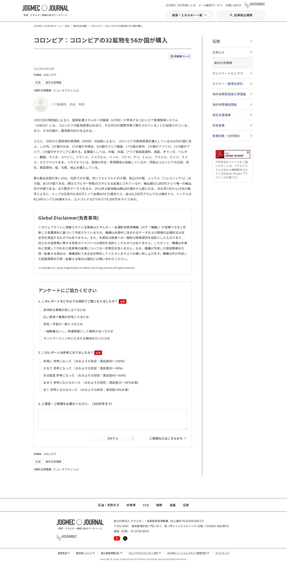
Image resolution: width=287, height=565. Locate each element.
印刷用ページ (180, 56)
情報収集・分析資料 (226, 136)
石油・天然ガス (108, 505)
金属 (173, 505)
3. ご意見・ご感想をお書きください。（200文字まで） (76, 403)
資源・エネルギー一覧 (187, 15)
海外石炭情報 (80, 25)
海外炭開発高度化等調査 (229, 94)
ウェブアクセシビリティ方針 (144, 552)
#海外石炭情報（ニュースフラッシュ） (57, 90)
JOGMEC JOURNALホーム (47, 25)
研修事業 (219, 125)
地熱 (159, 505)
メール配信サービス (210, 5)
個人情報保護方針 (111, 552)
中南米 (38, 75)
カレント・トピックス (228, 73)
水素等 (131, 505)
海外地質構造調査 (225, 104)
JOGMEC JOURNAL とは (180, 5)
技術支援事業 (222, 115)
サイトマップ (222, 552)
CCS (146, 505)
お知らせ (219, 52)
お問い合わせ (233, 5)
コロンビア (50, 75)
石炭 (67, 25)
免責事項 (64, 552)
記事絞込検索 (243, 15)
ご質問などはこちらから (166, 438)
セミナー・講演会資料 (228, 83)
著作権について (85, 552)
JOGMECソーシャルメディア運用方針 (188, 552)
